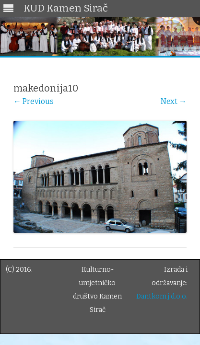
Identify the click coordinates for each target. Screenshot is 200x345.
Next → (174, 101)
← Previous (33, 101)
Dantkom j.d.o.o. (162, 296)
